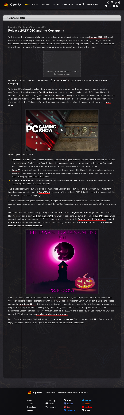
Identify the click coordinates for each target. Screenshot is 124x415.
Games (56, 4)
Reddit (86, 404)
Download (45, 4)
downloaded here (27, 304)
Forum (79, 4)
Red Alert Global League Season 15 (71, 212)
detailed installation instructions (52, 314)
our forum (56, 319)
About (35, 4)
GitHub (94, 319)
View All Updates (15, 18)
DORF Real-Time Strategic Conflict (47, 99)
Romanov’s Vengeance (23, 180)
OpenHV (16, 170)
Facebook (69, 410)
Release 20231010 (98, 37)
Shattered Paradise (21, 159)
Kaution (15, 222)
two (58, 80)
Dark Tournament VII (43, 216)
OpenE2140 (44, 192)
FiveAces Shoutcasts (89, 222)
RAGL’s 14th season (101, 216)
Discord (68, 404)
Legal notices (83, 392)
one (53, 80)
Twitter (86, 400)
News (27, 4)
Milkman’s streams (33, 225)
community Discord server (75, 319)
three (63, 80)
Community (67, 4)
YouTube (87, 407)
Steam (86, 410)
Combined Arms (46, 92)
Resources (93, 4)
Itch (67, 407)
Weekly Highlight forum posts (92, 219)
